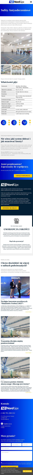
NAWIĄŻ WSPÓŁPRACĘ (23, 175)
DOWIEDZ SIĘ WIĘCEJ (10, 208)
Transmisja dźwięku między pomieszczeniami (12, 342)
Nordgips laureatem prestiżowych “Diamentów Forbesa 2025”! (14, 302)
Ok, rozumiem (27, 471)
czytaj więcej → (28, 311)
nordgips (2, 427)
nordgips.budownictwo (5, 426)
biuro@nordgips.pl (5, 419)
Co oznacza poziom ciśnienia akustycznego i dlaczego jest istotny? (15, 383)
